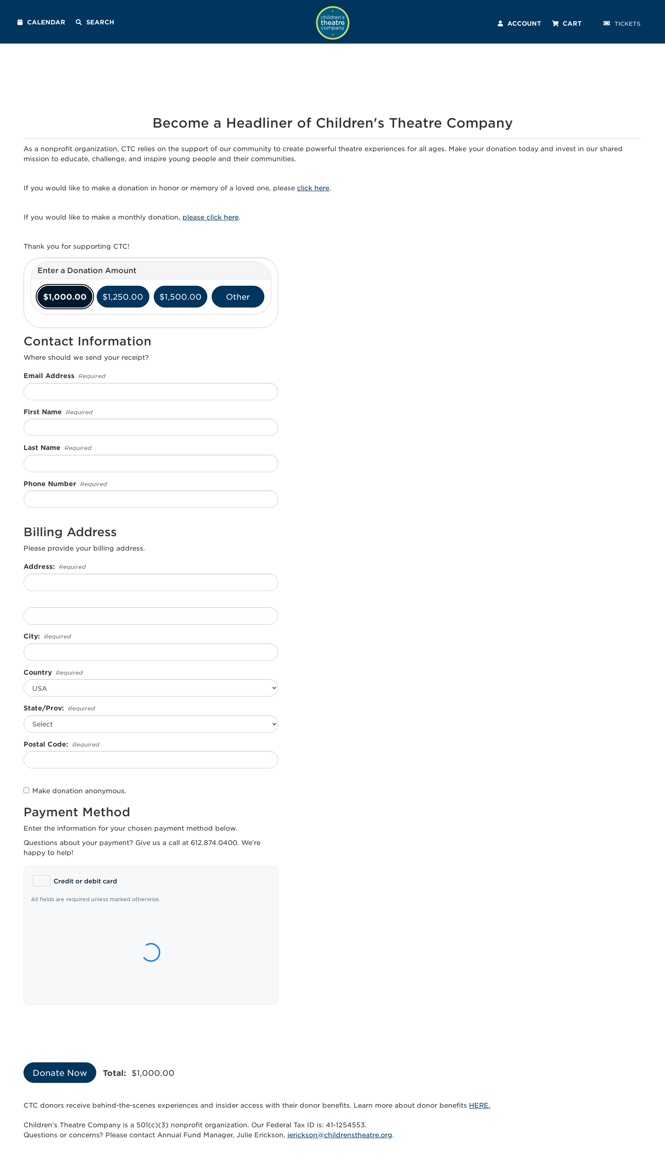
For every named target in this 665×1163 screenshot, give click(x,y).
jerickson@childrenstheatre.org (339, 1134)
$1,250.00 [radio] (122, 296)
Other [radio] (238, 296)
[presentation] (90, 1028)
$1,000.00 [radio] (65, 296)
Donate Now (60, 1073)
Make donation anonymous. (75, 790)
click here (313, 187)
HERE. (479, 1105)
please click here (210, 217)
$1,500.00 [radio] (180, 296)
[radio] (75, 880)
